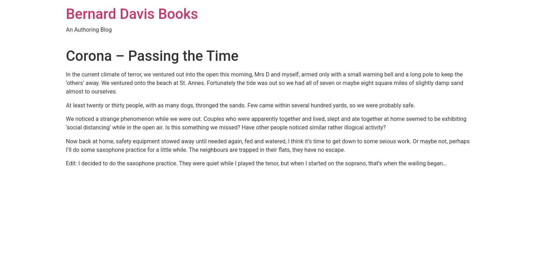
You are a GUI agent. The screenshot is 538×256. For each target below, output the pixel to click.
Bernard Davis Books (132, 14)
